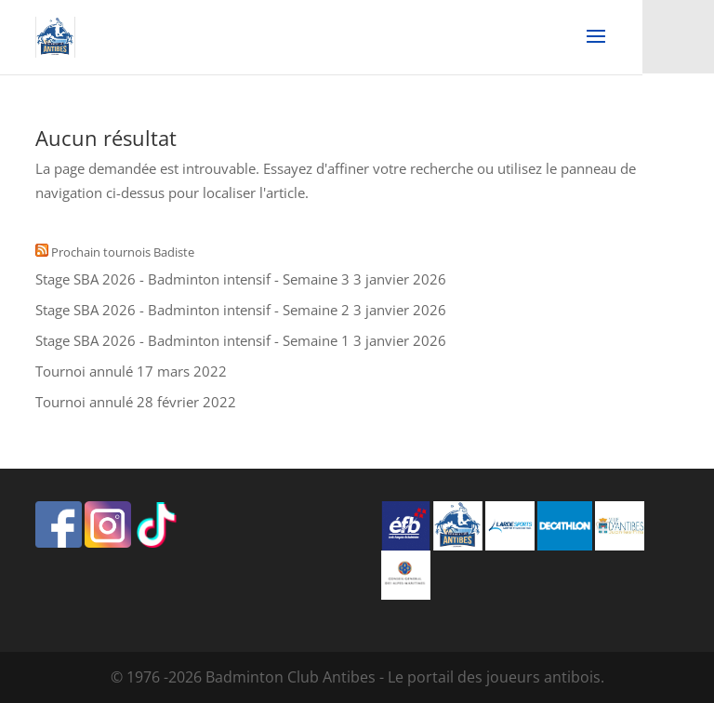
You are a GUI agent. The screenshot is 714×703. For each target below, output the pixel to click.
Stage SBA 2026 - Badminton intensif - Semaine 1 (192, 340)
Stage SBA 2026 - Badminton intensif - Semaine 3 (192, 279)
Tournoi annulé (84, 371)
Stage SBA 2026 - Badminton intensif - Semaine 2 (192, 309)
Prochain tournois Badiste (122, 252)
